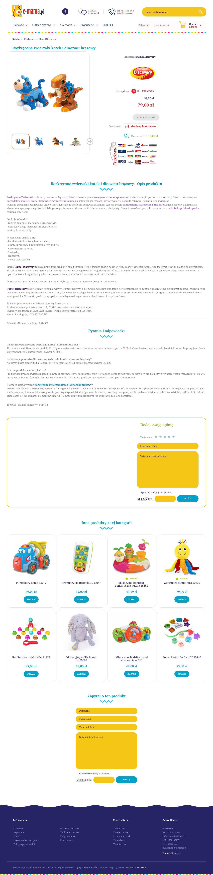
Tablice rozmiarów (69, 832)
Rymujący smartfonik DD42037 (81, 583)
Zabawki (19, 25)
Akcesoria (66, 25)
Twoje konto (119, 840)
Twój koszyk (119, 844)
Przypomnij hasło (122, 836)
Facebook (65, 11)
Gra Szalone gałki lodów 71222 (31, 657)
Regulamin (18, 832)
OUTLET (108, 25)
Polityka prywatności (24, 844)
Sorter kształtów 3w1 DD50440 (182, 657)
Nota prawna (66, 840)
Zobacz (31, 599)
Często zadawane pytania (26, 840)
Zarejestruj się (162, 24)
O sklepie (18, 828)
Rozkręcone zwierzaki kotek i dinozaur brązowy (63, 385)
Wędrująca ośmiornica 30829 (182, 583)
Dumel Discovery (47, 39)
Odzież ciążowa (42, 25)
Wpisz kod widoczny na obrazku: (155, 492)
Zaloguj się (144, 24)
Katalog (16, 39)
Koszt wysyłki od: (144, 136)
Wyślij (187, 498)
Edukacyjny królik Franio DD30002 (81, 659)
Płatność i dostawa (69, 828)
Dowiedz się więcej (172, 853)
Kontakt (17, 836)
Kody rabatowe (67, 836)
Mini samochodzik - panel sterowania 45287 (132, 659)
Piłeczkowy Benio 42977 (31, 583)
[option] (48, 92)
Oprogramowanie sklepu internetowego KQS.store (100, 867)
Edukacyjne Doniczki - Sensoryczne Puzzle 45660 (131, 584)
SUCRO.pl (141, 867)
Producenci (87, 25)
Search (201, 11)
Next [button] (90, 141)
